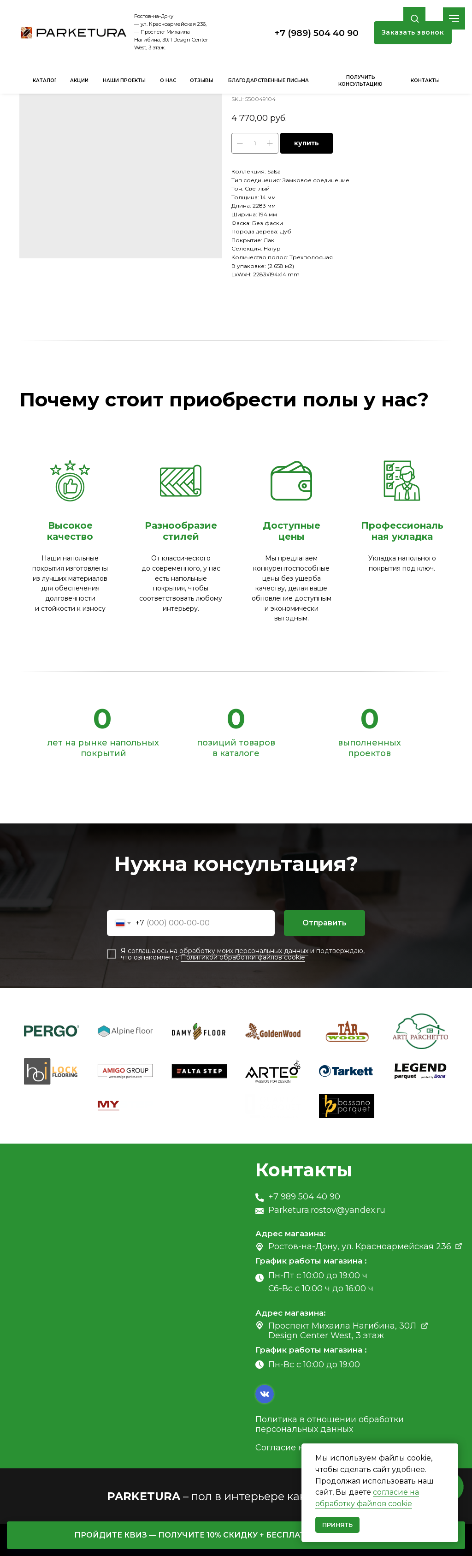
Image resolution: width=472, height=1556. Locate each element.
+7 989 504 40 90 (304, 1197)
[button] (414, 18)
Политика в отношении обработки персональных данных (329, 1424)
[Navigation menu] (454, 18)
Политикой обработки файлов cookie (243, 957)
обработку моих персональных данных (243, 951)
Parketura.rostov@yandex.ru (326, 1210)
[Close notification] (451, 1450)
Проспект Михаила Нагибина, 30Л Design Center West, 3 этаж (342, 1331)
